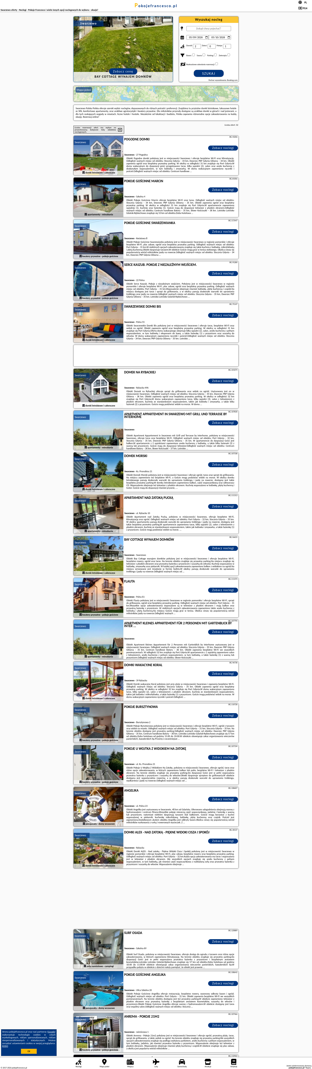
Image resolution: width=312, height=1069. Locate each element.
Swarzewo (80, 142)
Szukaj (208, 73)
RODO (5, 1046)
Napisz (308, 1067)
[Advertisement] (156, 899)
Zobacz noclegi (223, 148)
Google (51, 1031)
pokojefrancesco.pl (156, 5)
